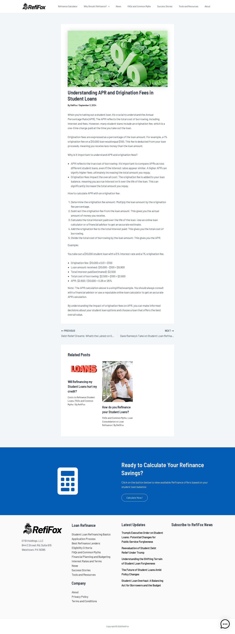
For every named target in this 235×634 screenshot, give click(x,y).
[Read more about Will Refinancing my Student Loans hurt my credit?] (83, 368)
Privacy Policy (80, 596)
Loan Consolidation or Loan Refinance (117, 421)
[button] (134, 497)
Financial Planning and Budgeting (91, 556)
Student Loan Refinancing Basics (91, 533)
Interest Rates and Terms (87, 560)
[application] (119, 6)
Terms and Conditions (84, 600)
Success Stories (81, 569)
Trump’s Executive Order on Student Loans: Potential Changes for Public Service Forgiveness (142, 537)
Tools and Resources (84, 574)
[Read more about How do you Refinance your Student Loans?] (117, 380)
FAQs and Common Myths (114, 417)
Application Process (83, 538)
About (75, 591)
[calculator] (67, 480)
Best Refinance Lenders (86, 542)
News (75, 565)
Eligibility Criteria (82, 547)
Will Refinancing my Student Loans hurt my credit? (82, 386)
